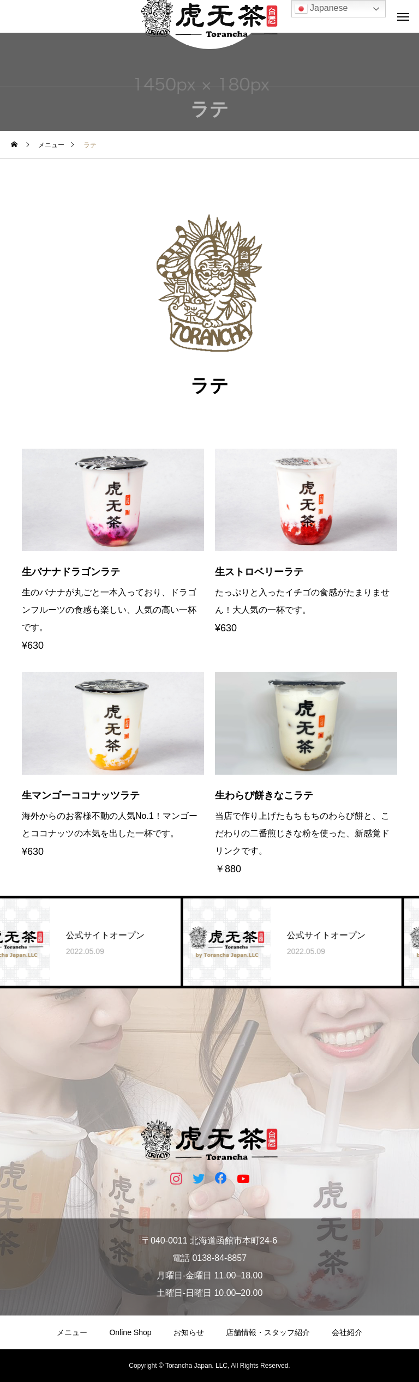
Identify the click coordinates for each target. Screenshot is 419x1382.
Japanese (321, 8)
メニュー (72, 1332)
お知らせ (188, 1332)
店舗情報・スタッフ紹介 (268, 1332)
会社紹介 (347, 1332)
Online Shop (130, 1332)
